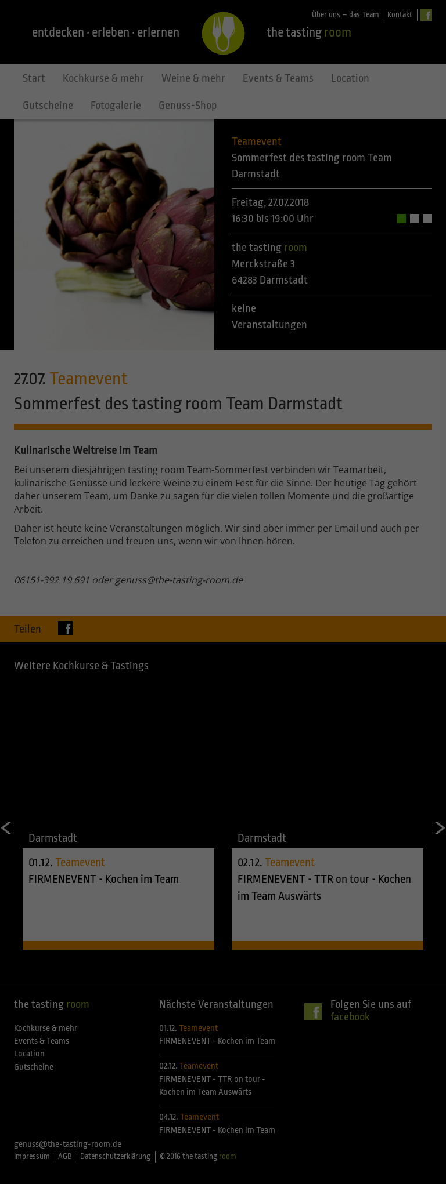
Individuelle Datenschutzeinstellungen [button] (223, 700)
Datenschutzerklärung (149, 552)
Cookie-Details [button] (171, 725)
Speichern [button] (223, 666)
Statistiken (339, 591)
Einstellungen (96, 564)
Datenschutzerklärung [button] (228, 725)
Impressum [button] (280, 725)
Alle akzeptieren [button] (223, 632)
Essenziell (98, 591)
